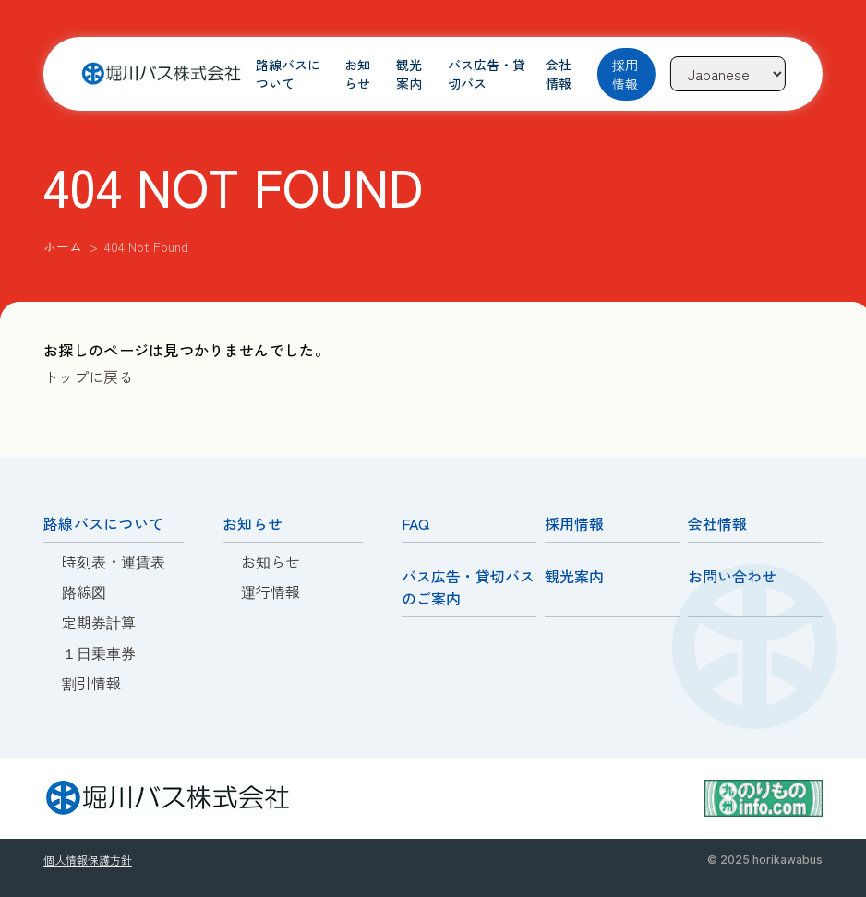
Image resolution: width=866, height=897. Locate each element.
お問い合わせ (732, 576)
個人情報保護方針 (87, 859)
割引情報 (91, 683)
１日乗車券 (99, 652)
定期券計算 (99, 622)
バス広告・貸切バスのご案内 (468, 587)
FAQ (415, 523)
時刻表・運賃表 (113, 561)
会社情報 (558, 73)
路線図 (84, 591)
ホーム (62, 246)
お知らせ (358, 73)
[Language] (728, 73)
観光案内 (410, 73)
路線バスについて (289, 73)
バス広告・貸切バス (487, 73)
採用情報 (625, 74)
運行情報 (270, 591)
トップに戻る (88, 376)
